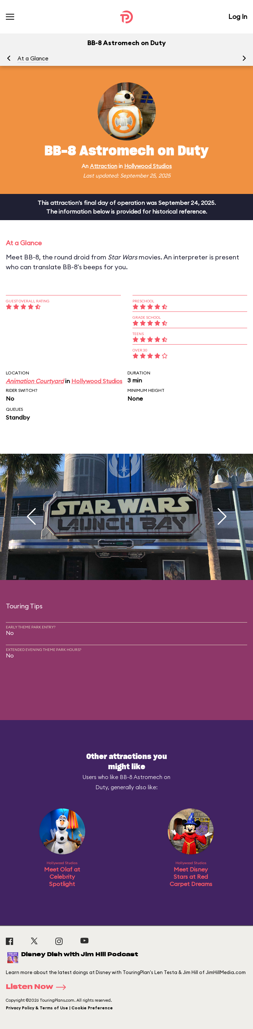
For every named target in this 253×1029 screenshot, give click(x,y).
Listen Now (38, 987)
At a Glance (32, 58)
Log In (237, 16)
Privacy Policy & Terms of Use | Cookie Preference (59, 1007)
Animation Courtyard (35, 381)
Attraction (103, 166)
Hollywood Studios (148, 166)
